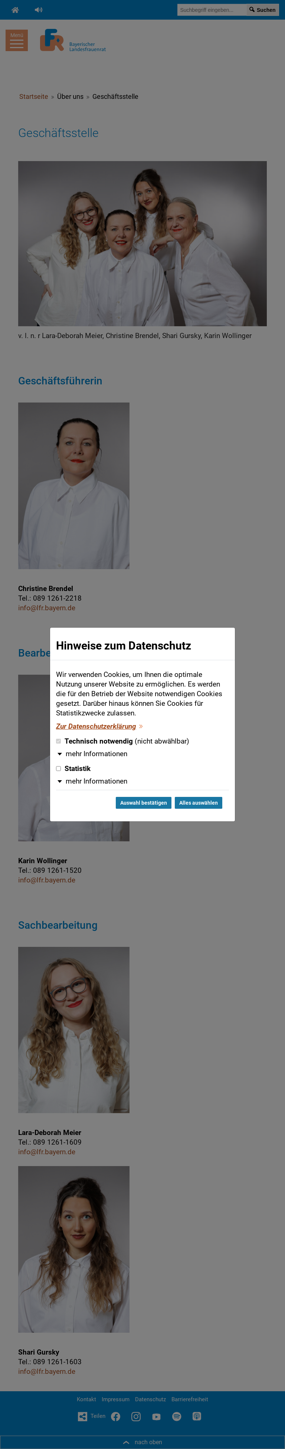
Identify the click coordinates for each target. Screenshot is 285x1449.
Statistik (73, 769)
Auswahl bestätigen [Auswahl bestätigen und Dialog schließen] (143, 803)
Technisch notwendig (122, 741)
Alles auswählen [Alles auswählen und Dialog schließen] (198, 803)
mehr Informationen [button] (96, 754)
